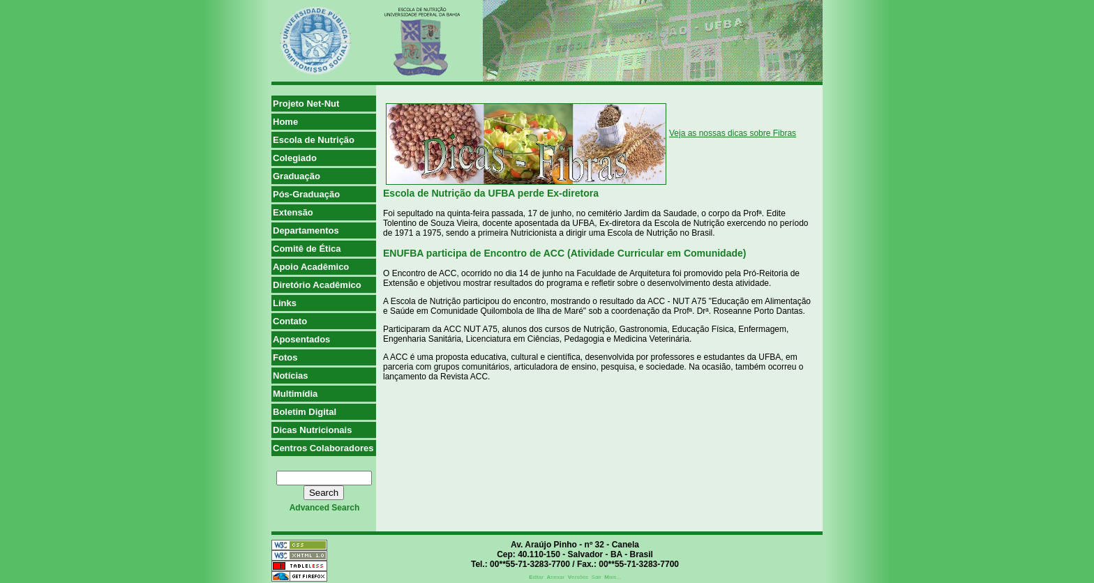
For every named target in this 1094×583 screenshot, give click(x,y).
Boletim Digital (304, 412)
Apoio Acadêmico (311, 267)
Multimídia (295, 393)
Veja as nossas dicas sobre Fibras (732, 133)
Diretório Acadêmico (317, 285)
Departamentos (306, 230)
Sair (596, 577)
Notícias (290, 375)
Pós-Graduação (306, 194)
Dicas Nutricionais (312, 430)
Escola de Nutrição (313, 140)
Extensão (293, 212)
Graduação (296, 176)
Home (285, 121)
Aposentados (301, 339)
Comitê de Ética (307, 248)
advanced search (325, 508)
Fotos (285, 357)
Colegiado (295, 158)
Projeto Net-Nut (306, 103)
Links (285, 303)
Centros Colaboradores (323, 448)
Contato (290, 321)
